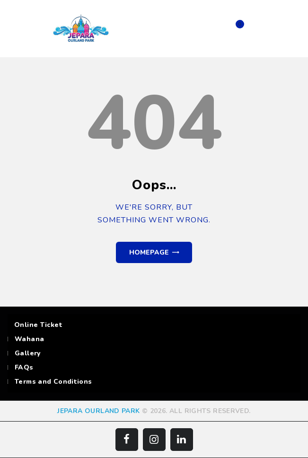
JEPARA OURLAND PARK (98, 410)
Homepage (149, 252)
